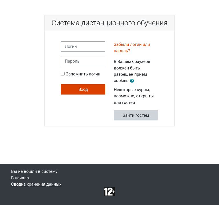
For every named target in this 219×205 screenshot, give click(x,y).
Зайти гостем (136, 115)
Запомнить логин (83, 74)
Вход (83, 89)
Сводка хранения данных (36, 184)
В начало (20, 178)
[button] (133, 80)
